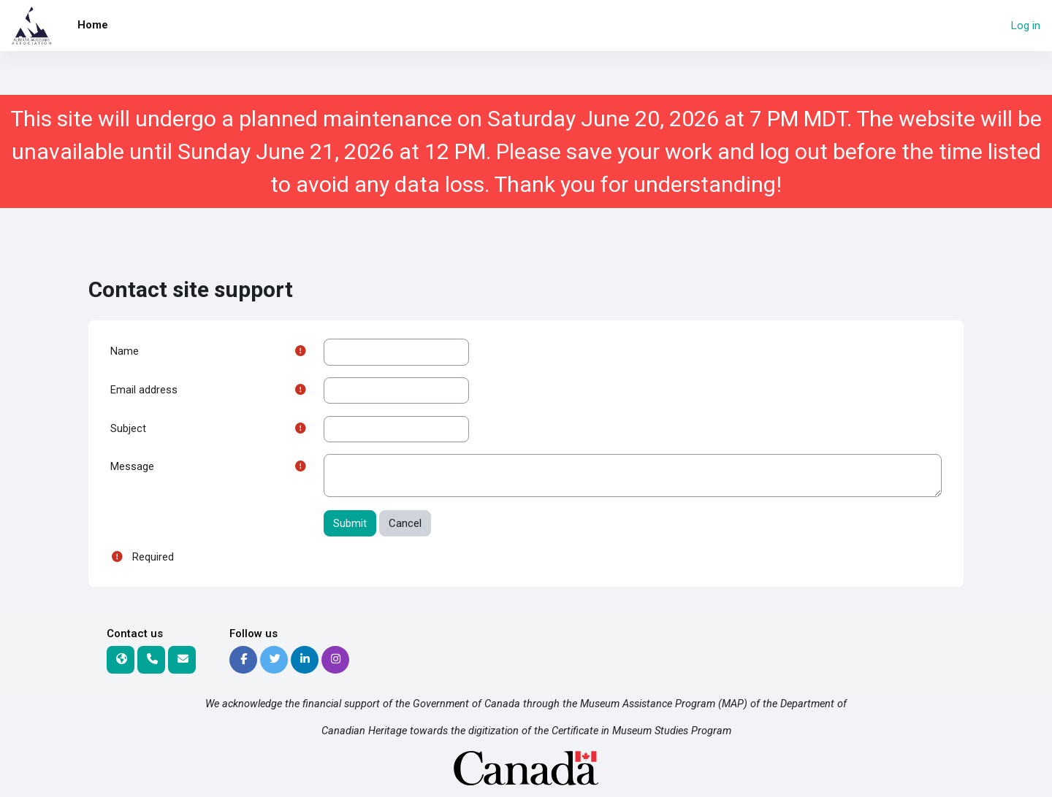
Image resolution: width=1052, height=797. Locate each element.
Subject (128, 429)
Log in (1025, 25)
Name (124, 351)
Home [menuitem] (92, 24)
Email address (144, 391)
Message (132, 469)
